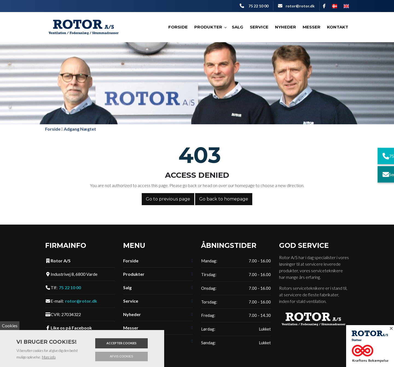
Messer (130, 328)
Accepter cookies (121, 343)
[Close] (388, 330)
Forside (52, 128)
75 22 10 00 (258, 6)
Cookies (10, 325)
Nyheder (132, 314)
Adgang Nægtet (80, 128)
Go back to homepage (223, 199)
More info (49, 357)
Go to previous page (168, 199)
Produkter (133, 274)
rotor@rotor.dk (300, 6)
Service (130, 301)
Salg (127, 287)
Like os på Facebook (71, 328)
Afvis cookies (121, 356)
